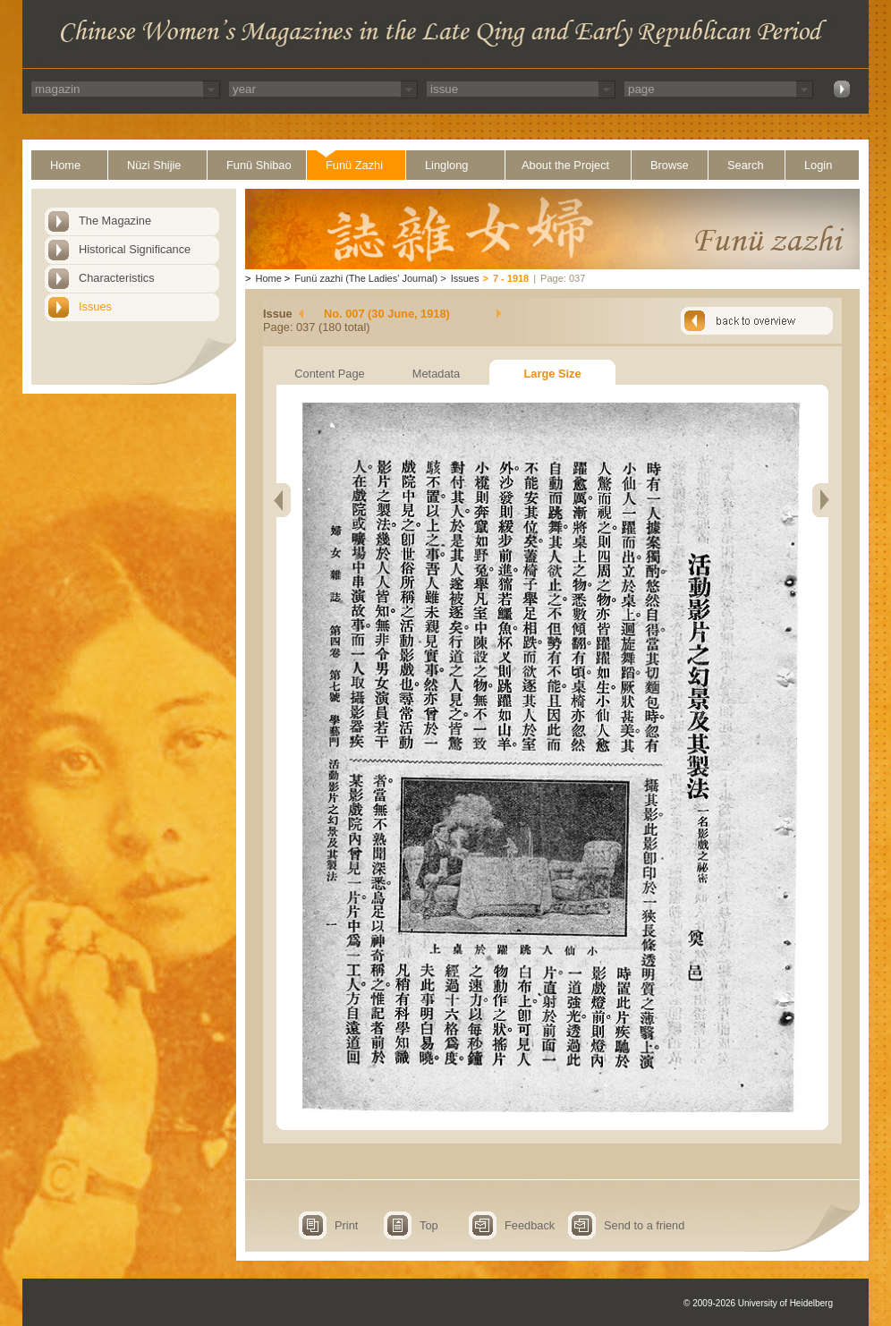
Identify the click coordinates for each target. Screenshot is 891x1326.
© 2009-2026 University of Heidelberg (758, 1303)
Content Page (329, 373)
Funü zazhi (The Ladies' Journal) (365, 278)
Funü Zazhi (354, 165)
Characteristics (117, 278)
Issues (95, 306)
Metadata (436, 373)
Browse (669, 165)
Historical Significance (135, 249)
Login (818, 165)
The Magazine (115, 220)
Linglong (446, 165)
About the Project (565, 165)
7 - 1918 (511, 278)
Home (65, 165)
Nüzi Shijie (154, 165)
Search (745, 165)
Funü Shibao (259, 165)
